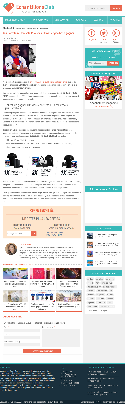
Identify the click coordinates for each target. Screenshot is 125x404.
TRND (110, 302)
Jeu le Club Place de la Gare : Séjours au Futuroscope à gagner (15, 283)
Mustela (90, 295)
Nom (6, 327)
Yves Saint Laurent (107, 306)
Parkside (100, 299)
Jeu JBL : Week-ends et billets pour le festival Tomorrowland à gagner (69, 283)
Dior (97, 283)
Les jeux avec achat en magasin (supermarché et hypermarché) (107, 244)
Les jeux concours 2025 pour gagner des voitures (106, 235)
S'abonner (113, 63)
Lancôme (90, 291)
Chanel (90, 283)
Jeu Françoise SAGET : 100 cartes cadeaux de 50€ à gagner (15, 306)
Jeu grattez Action (68, 385)
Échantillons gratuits (15, 20)
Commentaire (48, 327)
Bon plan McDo (66, 381)
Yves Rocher (92, 306)
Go (34, 234)
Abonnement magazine (104, 104)
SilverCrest (101, 302)
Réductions (98, 20)
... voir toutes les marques (97, 310)
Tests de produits (40, 20)
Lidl (110, 291)
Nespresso (100, 295)
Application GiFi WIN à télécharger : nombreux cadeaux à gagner (108, 253)
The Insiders (102, 291)
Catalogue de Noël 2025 (70, 383)
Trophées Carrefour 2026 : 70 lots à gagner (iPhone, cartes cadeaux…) (42, 306)
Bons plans (81, 20)
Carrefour (22, 85)
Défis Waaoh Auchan (68, 374)
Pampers (90, 299)
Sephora (90, 302)
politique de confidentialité (54, 323)
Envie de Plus (106, 283)
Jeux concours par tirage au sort (37, 28)
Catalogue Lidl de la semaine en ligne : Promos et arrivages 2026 (102, 393)
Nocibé (110, 295)
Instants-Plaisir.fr (94, 287)
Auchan (90, 279)
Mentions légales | (88, 402)
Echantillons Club (8, 28)
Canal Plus (110, 279)
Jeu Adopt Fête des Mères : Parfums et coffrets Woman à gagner (42, 283)
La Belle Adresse (109, 287)
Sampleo (109, 299)
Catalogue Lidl (66, 372)
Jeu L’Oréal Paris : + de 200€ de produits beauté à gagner (69, 305)
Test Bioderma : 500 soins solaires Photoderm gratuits (100, 380)
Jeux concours (62, 20)
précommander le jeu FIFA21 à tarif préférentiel (48, 82)
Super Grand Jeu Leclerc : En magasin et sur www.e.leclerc (106, 262)
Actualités (115, 20)
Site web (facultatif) (12, 342)
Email (6, 334)
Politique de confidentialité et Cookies (110, 402)
